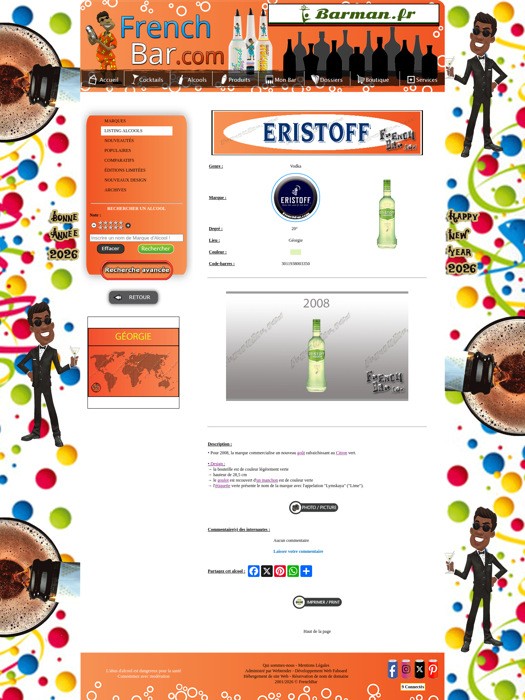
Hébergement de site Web (266, 676)
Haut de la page (317, 631)
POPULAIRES (118, 150)
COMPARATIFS (120, 160)
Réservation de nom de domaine (320, 676)
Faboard (339, 670)
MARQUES (115, 120)
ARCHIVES (116, 189)
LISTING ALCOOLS (124, 130)
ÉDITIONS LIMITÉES (125, 170)
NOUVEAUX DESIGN (126, 180)
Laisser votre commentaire (298, 551)
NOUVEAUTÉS (119, 140)
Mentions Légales (314, 665)
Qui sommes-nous (279, 665)
